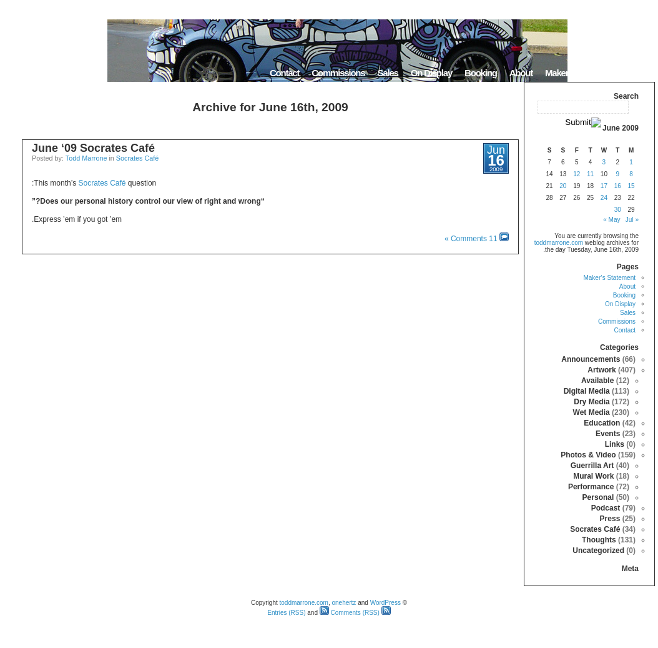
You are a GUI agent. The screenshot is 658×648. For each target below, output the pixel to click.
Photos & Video (588, 455)
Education (602, 423)
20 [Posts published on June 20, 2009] (562, 185)
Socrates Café (137, 158)
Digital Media (587, 391)
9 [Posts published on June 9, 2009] (617, 174)
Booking (480, 72)
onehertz (343, 602)
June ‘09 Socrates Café (93, 148)
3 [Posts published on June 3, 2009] (604, 162)
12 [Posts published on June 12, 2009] (576, 174)
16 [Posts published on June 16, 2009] (617, 185)
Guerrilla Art (592, 465)
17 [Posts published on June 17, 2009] (604, 185)
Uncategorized (598, 550)
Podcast (606, 508)
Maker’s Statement (580, 72)
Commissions (338, 72)
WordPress (385, 602)
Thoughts (599, 540)
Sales (387, 72)
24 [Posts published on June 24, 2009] (604, 197)
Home (639, 72)
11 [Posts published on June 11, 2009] (590, 174)
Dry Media (591, 401)
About (521, 72)
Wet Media (591, 412)
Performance (591, 486)
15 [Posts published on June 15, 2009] (631, 185)
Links (614, 444)
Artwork (601, 370)
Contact (284, 72)
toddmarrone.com (558, 242)
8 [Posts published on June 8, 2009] (631, 174)
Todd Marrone (86, 158)
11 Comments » (471, 238)
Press (610, 518)
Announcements (590, 359)
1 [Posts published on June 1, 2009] (631, 162)
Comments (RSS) (350, 612)
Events (608, 433)
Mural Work (593, 476)
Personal (598, 497)
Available (597, 380)
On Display (431, 72)
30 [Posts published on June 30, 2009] (617, 209)
